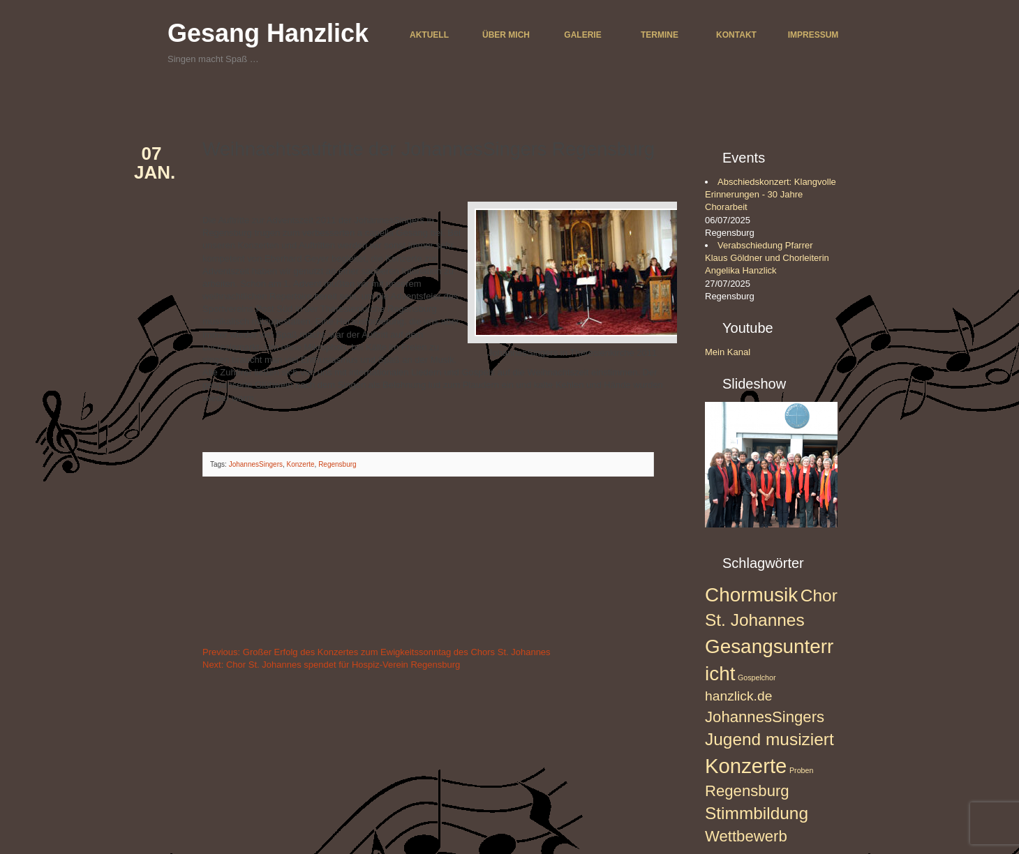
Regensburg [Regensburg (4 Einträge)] (747, 791)
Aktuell (429, 35)
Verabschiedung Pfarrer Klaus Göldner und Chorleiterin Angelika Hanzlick (767, 258)
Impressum (813, 35)
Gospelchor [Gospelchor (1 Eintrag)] (757, 677)
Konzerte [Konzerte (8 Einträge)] (746, 765)
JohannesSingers (256, 464)
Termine (659, 35)
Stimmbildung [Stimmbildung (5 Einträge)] (756, 813)
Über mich (506, 35)
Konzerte (301, 464)
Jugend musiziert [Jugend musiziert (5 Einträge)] (769, 739)
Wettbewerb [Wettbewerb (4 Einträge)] (746, 836)
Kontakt (736, 35)
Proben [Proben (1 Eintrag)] (801, 770)
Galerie (582, 35)
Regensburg (337, 464)
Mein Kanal (727, 352)
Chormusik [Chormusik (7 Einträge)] (751, 595)
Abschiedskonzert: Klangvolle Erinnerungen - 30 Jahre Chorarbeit (770, 194)
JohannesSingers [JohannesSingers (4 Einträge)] (764, 717)
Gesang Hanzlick (268, 33)
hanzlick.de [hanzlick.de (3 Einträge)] (738, 696)
